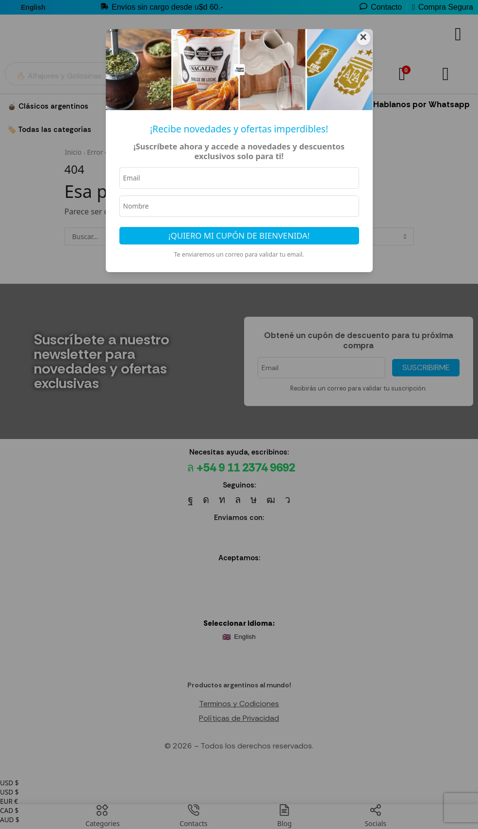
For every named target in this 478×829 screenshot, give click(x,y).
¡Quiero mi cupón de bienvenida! (239, 237)
